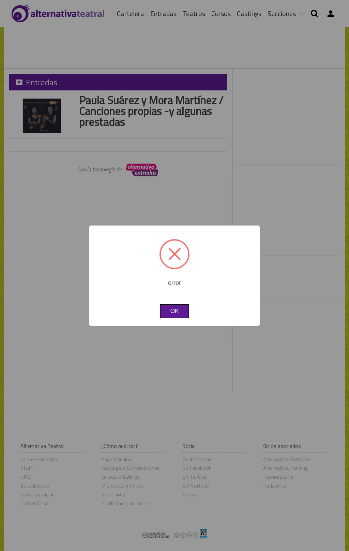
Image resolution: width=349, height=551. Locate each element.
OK (174, 311)
